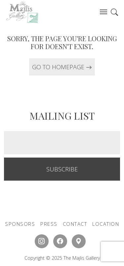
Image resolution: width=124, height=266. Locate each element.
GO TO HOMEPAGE (62, 67)
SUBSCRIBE (62, 169)
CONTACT (75, 224)
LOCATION (105, 224)
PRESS (49, 224)
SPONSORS (20, 224)
